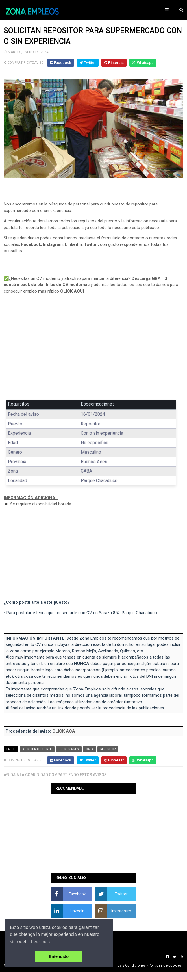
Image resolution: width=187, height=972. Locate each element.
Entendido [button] (59, 956)
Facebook (31, 244)
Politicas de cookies (165, 965)
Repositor (108, 749)
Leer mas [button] (40, 941)
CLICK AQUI (72, 291)
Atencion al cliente (37, 749)
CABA (89, 749)
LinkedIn (73, 244)
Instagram (53, 244)
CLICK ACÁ (63, 731)
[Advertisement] (93, 350)
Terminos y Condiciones (126, 965)
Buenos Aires (69, 749)
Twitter (91, 244)
